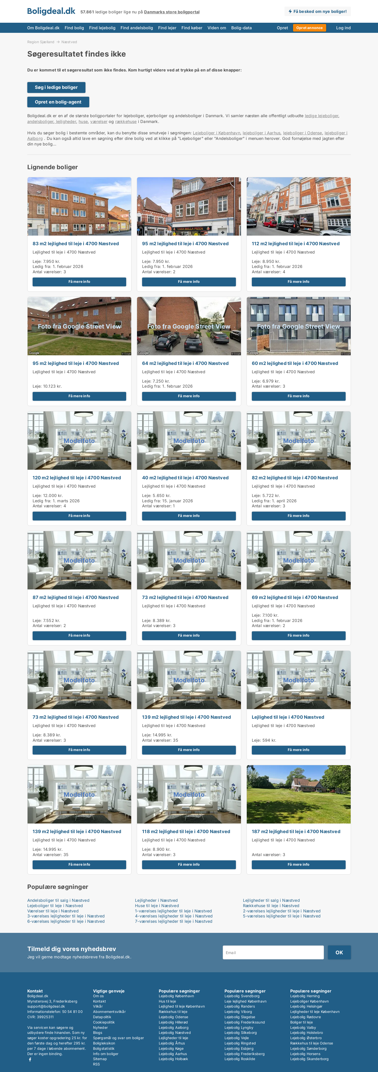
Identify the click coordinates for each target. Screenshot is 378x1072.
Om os (98, 996)
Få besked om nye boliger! (320, 11)
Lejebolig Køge (171, 1048)
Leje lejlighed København (246, 1001)
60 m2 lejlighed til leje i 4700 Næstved (295, 363)
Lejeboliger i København (216, 132)
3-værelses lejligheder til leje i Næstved (66, 915)
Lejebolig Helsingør (306, 1006)
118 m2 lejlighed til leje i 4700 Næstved (186, 831)
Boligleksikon (104, 1043)
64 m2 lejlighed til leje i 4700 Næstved (185, 363)
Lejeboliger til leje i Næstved (55, 905)
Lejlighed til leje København (182, 1006)
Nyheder (100, 1027)
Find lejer (167, 27)
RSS (96, 1064)
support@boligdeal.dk (46, 1006)
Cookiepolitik (104, 1022)
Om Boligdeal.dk (43, 27)
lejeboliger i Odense (302, 132)
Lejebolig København (176, 996)
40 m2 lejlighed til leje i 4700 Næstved (185, 477)
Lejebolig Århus (172, 1043)
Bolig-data (241, 27)
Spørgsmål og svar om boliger (118, 1038)
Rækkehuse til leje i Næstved (271, 905)
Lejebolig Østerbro (306, 1038)
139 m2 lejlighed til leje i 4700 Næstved (186, 717)
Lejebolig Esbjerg (239, 1048)
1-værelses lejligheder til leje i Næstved (173, 910)
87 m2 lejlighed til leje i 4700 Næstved (76, 597)
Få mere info (79, 282)
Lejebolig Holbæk (173, 1059)
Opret (282, 27)
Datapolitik (102, 1017)
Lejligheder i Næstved (156, 900)
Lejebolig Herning (305, 996)
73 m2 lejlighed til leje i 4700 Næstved (185, 597)
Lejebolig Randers (240, 1006)
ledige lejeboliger (322, 115)
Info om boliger (106, 1054)
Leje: (37, 261)
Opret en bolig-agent (58, 102)
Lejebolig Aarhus (173, 1054)
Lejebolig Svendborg (242, 996)
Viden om (217, 27)
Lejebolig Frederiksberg (245, 1054)
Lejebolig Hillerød (173, 1022)
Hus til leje (167, 1001)
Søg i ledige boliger (56, 87)
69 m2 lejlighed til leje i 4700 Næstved (295, 597)
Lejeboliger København (309, 1001)
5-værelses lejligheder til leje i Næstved (282, 915)
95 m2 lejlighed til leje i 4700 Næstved (185, 243)
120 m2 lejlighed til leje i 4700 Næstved (77, 477)
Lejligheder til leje (173, 1038)
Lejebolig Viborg (238, 1011)
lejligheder (65, 121)
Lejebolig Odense (173, 1017)
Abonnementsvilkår (109, 1011)
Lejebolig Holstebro (306, 1032)
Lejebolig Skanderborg (309, 1059)
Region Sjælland (41, 42)
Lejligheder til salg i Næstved (271, 900)
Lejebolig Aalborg (174, 1027)
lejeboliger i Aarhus (261, 132)
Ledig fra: (42, 266)
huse (83, 121)
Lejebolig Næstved (175, 1032)
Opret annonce (309, 28)
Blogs (97, 1032)
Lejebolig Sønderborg (308, 1048)
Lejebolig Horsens (305, 1054)
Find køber (192, 27)
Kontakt (99, 1001)
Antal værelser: (47, 271)
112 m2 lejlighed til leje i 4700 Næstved (296, 243)
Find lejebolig (102, 27)
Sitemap (100, 1059)
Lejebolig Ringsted (240, 1043)
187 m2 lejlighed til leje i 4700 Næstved (296, 831)
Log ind (343, 27)
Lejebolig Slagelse (240, 1017)
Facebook (30, 1059)
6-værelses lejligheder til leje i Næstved (66, 921)
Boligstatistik (104, 1048)
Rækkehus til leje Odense (311, 1043)
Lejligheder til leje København (315, 1011)
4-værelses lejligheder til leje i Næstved (174, 915)
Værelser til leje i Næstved (53, 910)
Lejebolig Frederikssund (245, 1022)
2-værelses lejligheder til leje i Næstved (282, 910)
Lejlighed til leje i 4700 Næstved (64, 252)
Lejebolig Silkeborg (241, 1032)
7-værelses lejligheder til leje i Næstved (173, 921)
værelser (98, 121)
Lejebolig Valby (303, 1027)
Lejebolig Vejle (237, 1038)
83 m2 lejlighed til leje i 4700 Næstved (76, 243)
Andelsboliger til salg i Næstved (58, 900)
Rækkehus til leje (173, 1011)
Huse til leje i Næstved (157, 905)
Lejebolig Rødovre (305, 1017)
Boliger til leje (301, 1022)
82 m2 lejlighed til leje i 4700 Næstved (295, 477)
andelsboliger (40, 121)
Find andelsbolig (137, 27)
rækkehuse (126, 121)
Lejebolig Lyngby (239, 1027)
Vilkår (98, 1006)
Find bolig (74, 27)
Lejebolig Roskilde (240, 1059)
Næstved (69, 42)
